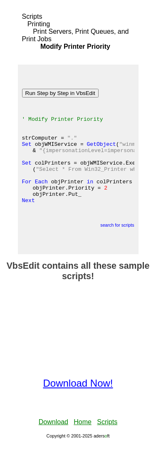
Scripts (32, 16)
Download (53, 446)
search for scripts (117, 250)
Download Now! (78, 408)
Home (83, 446)
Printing (38, 24)
